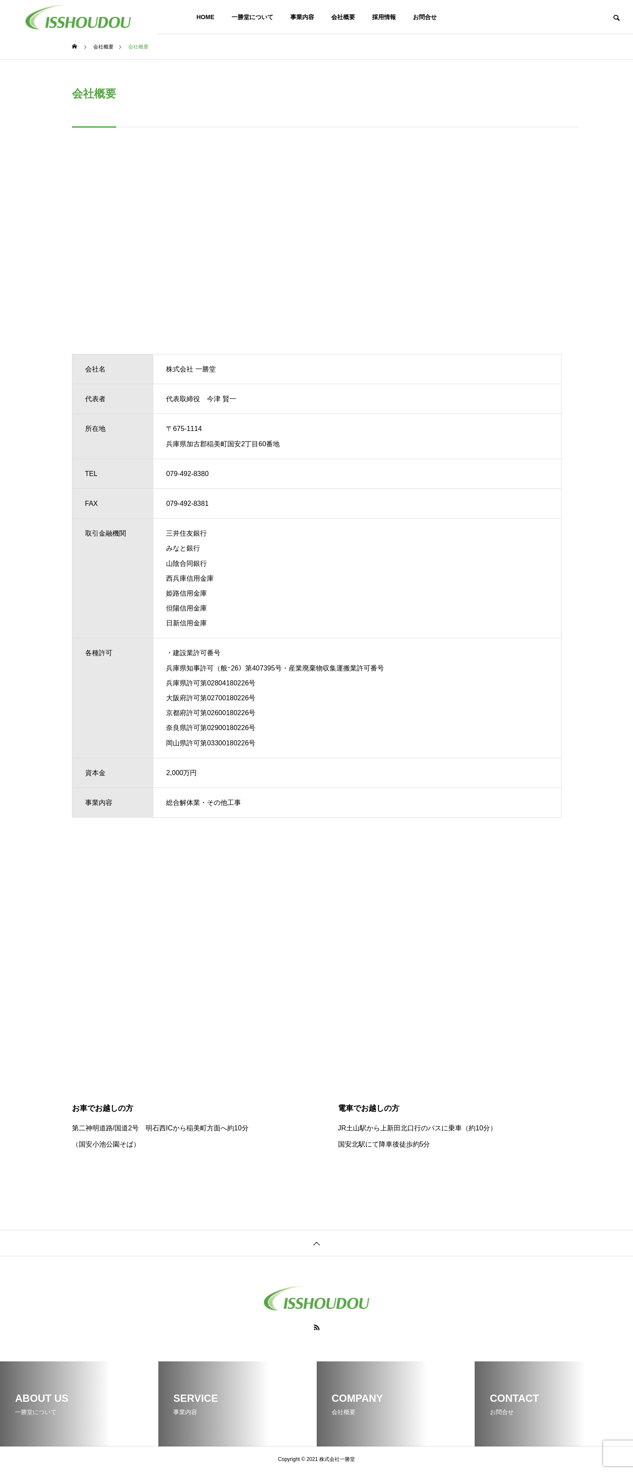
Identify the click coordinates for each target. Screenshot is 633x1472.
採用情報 (384, 17)
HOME (206, 17)
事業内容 (302, 17)
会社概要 (343, 17)
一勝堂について (252, 17)
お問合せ (425, 17)
